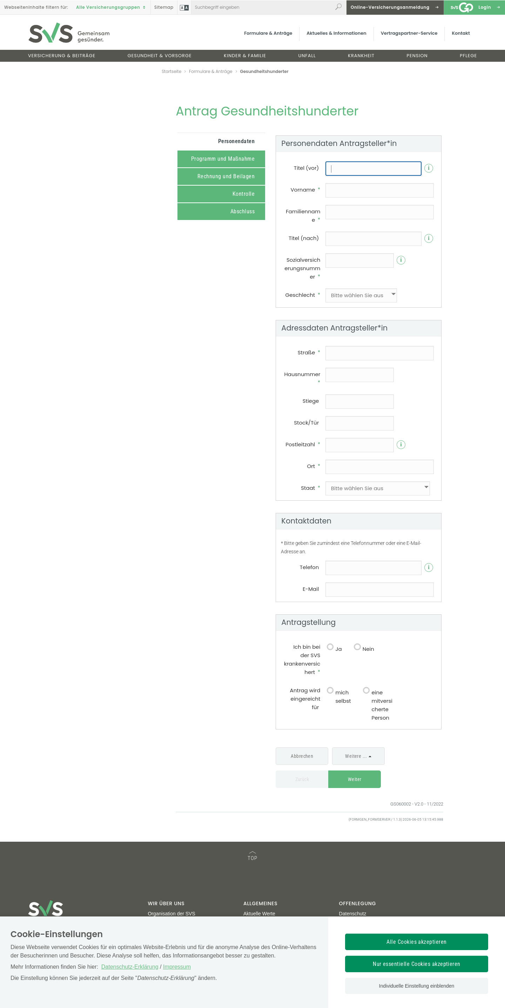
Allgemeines (260, 903)
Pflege (468, 55)
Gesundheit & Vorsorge (160, 55)
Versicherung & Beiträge (61, 55)
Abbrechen (302, 756)
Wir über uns (166, 903)
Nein (368, 649)
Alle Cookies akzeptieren (416, 942)
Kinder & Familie (245, 55)
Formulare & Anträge (268, 33)
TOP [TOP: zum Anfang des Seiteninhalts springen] (252, 856)
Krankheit (361, 55)
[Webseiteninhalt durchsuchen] (261, 7)
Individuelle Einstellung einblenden (416, 986)
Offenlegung (357, 903)
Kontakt (461, 33)
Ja (338, 649)
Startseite (171, 71)
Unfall (307, 55)
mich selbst (343, 697)
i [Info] (429, 167)
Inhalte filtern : (36, 7)
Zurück (302, 779)
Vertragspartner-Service (409, 33)
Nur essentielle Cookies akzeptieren (416, 964)
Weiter (355, 779)
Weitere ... (356, 756)
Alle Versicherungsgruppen (111, 7)
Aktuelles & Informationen (336, 33)
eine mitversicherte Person (381, 705)
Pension (417, 55)
